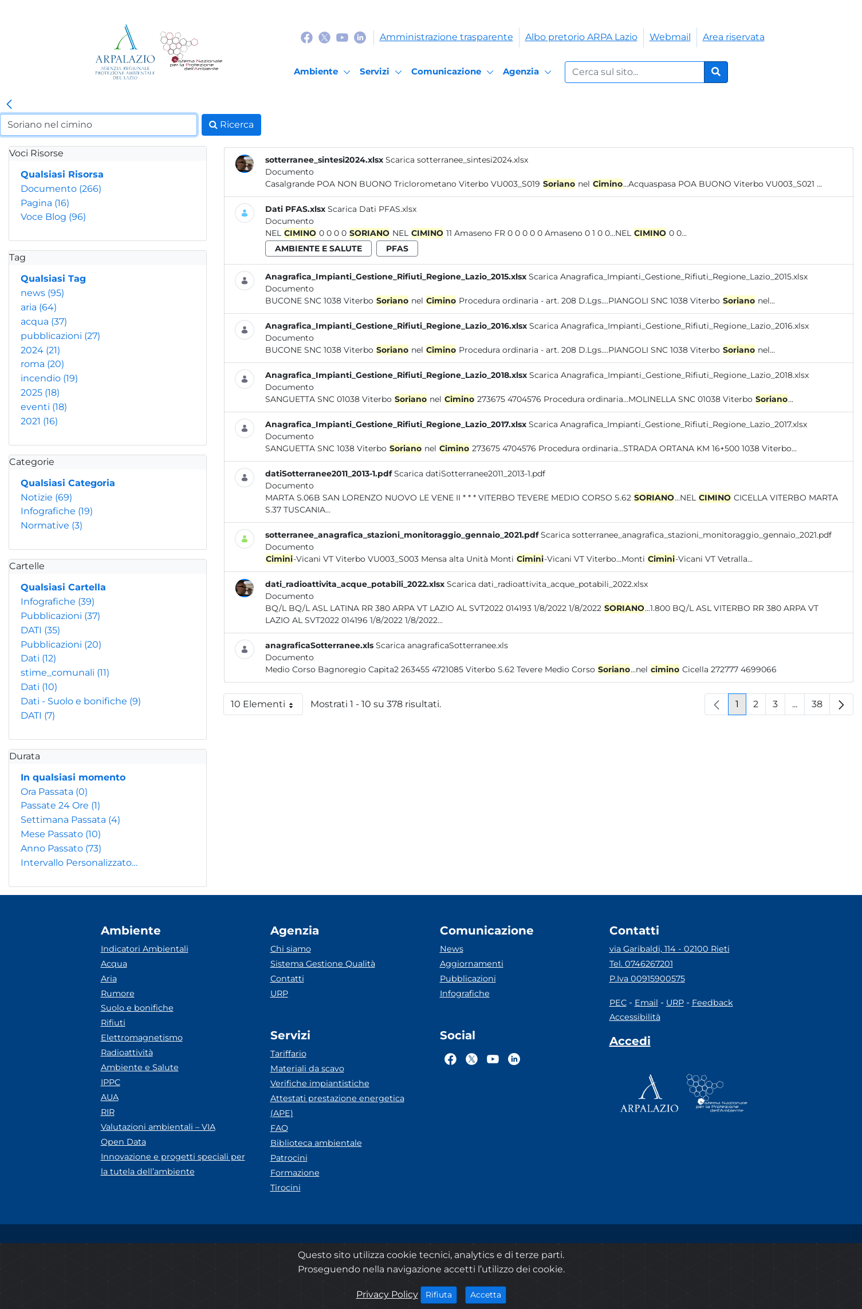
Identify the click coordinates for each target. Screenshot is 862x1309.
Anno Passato (61, 848)
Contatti (287, 978)
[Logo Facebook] (306, 37)
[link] (9, 105)
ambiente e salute (318, 248)
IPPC (110, 1082)
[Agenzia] (529, 72)
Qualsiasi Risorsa (62, 174)
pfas (397, 248)
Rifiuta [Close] (441, 1294)
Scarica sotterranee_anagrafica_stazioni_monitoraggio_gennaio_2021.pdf (686, 535)
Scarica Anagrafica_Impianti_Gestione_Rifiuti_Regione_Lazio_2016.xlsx (669, 326)
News (451, 949)
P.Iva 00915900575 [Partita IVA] (647, 978)
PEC (618, 1002)
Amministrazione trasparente (446, 36)
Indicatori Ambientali (144, 949)
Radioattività (127, 1052)
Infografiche (57, 511)
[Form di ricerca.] (634, 72)
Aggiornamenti (471, 964)
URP (279, 993)
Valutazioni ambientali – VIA (158, 1127)
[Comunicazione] (454, 72)
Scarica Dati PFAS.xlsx (372, 209)
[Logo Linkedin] (360, 37)
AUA (110, 1097)
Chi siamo (290, 949)
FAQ (279, 1128)
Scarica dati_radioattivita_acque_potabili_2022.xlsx (547, 584)
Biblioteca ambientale (316, 1143)
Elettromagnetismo (142, 1037)
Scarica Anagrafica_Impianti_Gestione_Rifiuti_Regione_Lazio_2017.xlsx (668, 424)
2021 (39, 421)
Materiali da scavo (307, 1068)
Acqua (114, 964)
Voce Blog (53, 216)
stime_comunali (65, 672)
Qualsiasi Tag (53, 278)
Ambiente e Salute (140, 1067)
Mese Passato (61, 834)
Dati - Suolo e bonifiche (81, 701)
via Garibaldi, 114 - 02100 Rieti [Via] (669, 949)
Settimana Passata (70, 819)
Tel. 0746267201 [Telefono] (641, 964)
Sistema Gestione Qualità (322, 964)
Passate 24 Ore (60, 805)
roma (42, 363)
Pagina (45, 203)
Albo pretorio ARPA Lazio (581, 36)
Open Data (123, 1142)
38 (821, 707)
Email (646, 1002)
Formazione (295, 1173)
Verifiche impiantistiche (319, 1083)
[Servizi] (382, 72)
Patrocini (289, 1158)
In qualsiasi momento (73, 777)
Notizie (46, 497)
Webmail (670, 36)
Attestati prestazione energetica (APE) (337, 1105)
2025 (40, 392)
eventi (44, 406)
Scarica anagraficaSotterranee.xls (442, 645)
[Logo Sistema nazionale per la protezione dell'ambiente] (191, 51)
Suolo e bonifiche (137, 1008)
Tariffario (288, 1053)
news (42, 292)
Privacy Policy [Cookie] (387, 1294)
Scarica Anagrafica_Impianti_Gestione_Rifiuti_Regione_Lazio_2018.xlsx (669, 375)
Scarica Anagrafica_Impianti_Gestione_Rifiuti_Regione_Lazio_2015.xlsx (668, 276)
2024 (40, 350)
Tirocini (285, 1187)
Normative (51, 525)
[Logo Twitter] (324, 37)
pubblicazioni (60, 335)
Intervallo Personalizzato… (79, 862)
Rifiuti (113, 1023)
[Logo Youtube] (342, 37)
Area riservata (734, 36)
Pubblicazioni (60, 615)
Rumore (118, 993)
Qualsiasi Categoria (68, 483)
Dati (38, 658)
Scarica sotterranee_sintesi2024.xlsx (456, 160)
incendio (49, 378)
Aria (109, 978)
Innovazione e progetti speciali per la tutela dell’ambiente (173, 1164)
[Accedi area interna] (630, 1043)
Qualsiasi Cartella (63, 587)
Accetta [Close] (488, 1294)
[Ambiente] (324, 72)
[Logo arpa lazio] (125, 51)
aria (39, 307)
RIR (108, 1112)
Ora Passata (54, 791)
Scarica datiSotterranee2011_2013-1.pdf (469, 473)
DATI (40, 630)
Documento (61, 188)
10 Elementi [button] (267, 707)
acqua (44, 321)
